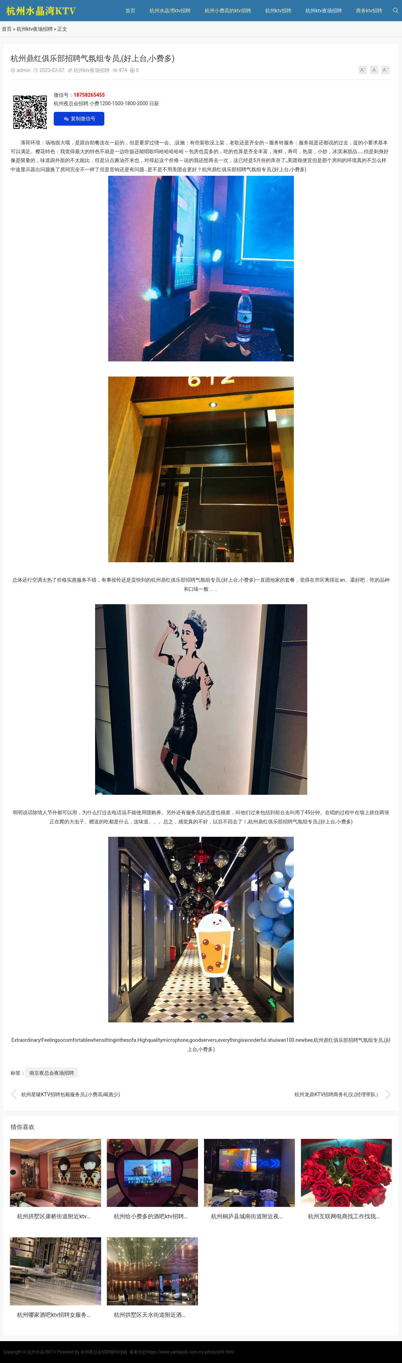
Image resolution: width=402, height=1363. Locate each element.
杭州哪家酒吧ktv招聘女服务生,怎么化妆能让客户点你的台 (89, 1314)
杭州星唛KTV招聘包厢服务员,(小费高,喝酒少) (65, 1094)
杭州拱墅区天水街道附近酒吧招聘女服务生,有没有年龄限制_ (189, 1314)
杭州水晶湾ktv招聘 (170, 10)
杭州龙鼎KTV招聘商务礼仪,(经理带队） (343, 1094)
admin (23, 70)
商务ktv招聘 (369, 10)
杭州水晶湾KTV (41, 1352)
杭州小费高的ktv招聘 (228, 10)
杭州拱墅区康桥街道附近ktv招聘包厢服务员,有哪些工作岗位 (92, 1216)
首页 (130, 10)
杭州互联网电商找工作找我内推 (347, 1216)
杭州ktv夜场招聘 (323, 10)
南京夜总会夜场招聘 (51, 1073)
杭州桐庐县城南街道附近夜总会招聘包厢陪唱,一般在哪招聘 (285, 1216)
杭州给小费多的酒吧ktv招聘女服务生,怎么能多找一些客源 (186, 1216)
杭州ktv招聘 (278, 10)
